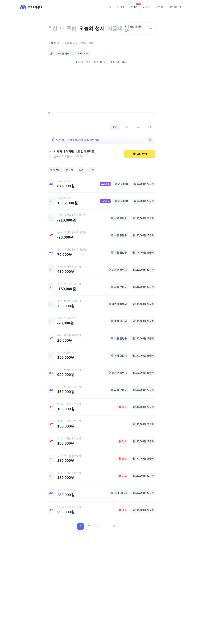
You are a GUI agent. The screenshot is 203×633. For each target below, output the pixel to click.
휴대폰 (135, 5)
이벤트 (159, 6)
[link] (101, 183)
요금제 (120, 6)
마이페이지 (175, 6)
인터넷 (146, 6)
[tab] (53, 43)
